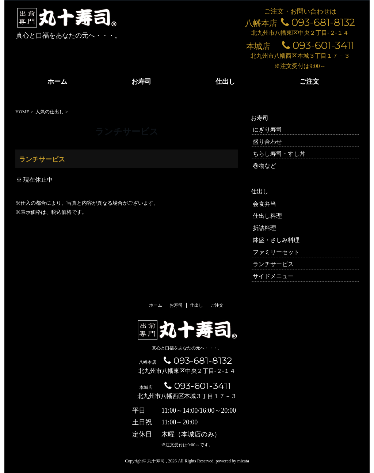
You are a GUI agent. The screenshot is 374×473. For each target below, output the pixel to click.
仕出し (225, 81)
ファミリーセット (276, 252)
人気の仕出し (49, 111)
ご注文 (309, 81)
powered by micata (231, 460)
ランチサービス (273, 264)
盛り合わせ (267, 142)
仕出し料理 (267, 216)
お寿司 (141, 81)
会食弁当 (264, 204)
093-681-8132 (318, 22)
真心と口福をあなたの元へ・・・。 (187, 348)
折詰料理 (264, 228)
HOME (22, 111)
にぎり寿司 (267, 129)
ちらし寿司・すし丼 (279, 154)
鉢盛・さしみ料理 (276, 240)
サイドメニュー (273, 276)
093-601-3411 (318, 45)
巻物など (264, 166)
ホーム (57, 81)
